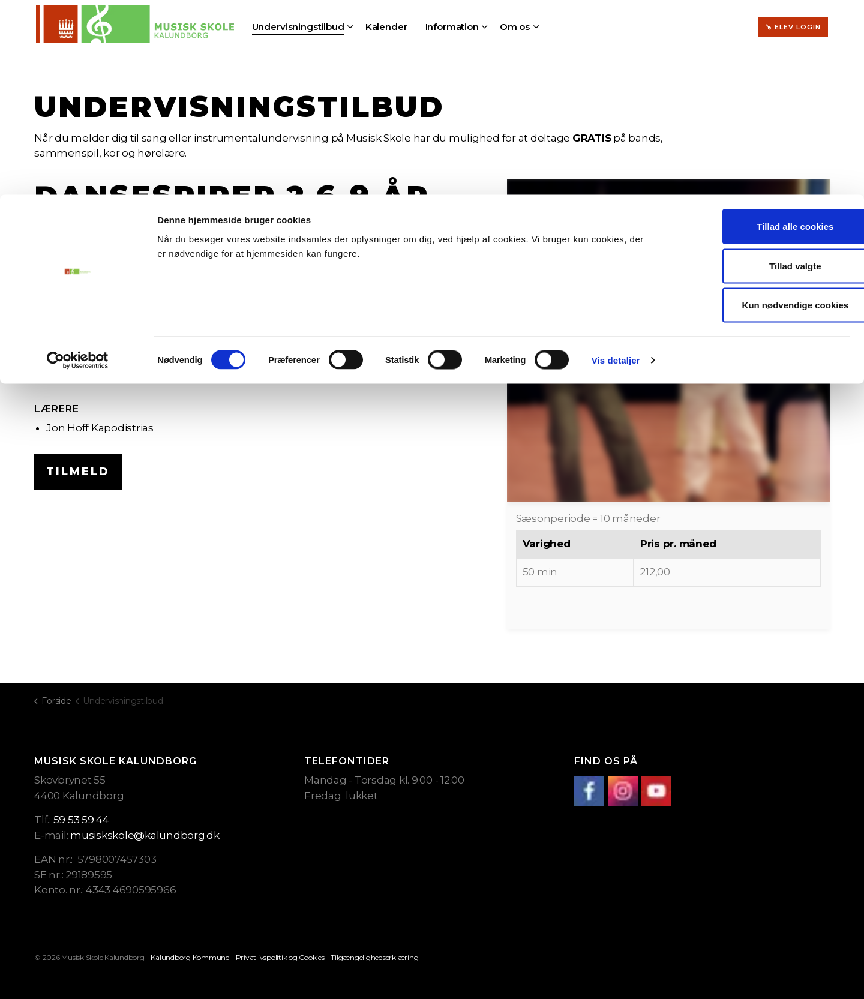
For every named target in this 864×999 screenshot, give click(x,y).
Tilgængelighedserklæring (374, 957)
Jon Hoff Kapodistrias (100, 428)
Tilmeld (78, 471)
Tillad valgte (764, 71)
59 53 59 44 (81, 820)
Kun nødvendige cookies (763, 110)
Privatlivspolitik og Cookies (280, 957)
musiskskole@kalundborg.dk (145, 835)
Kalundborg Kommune (190, 957)
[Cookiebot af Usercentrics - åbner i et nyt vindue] (77, 166)
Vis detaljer (616, 165)
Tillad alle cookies (763, 31)
